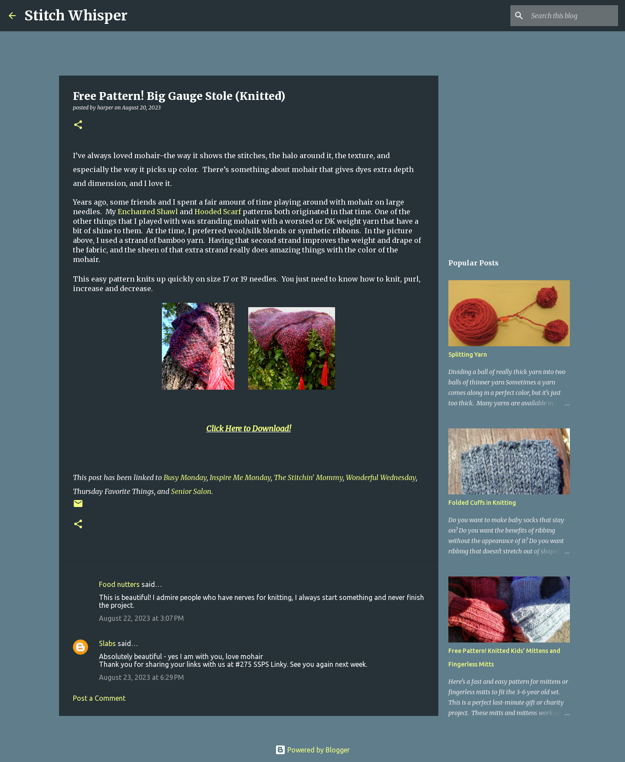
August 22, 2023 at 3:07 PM (141, 618)
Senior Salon (191, 491)
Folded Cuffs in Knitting (482, 502)
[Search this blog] (572, 15)
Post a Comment (99, 698)
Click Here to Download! (248, 429)
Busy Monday (185, 477)
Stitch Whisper (76, 15)
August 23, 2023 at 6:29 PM (141, 677)
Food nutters (119, 584)
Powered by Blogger (312, 750)
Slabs (107, 643)
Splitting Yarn (467, 354)
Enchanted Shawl (148, 211)
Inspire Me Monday (240, 477)
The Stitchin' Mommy (308, 477)
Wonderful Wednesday (381, 477)
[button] (78, 125)
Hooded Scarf (217, 211)
